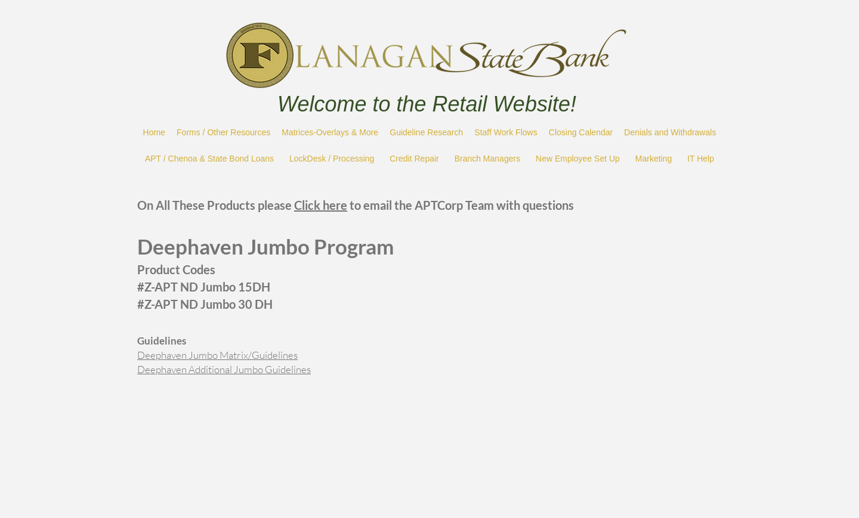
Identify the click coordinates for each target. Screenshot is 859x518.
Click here (320, 205)
